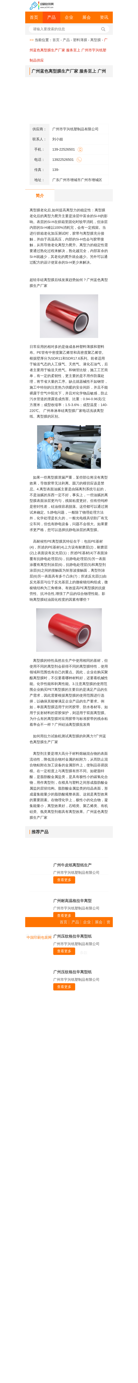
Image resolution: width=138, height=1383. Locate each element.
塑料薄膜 (80, 40)
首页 (34, 17)
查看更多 (64, 880)
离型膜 (95, 40)
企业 (69, 17)
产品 (51, 17)
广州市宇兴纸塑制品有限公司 (76, 872)
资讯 (104, 17)
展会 (86, 17)
